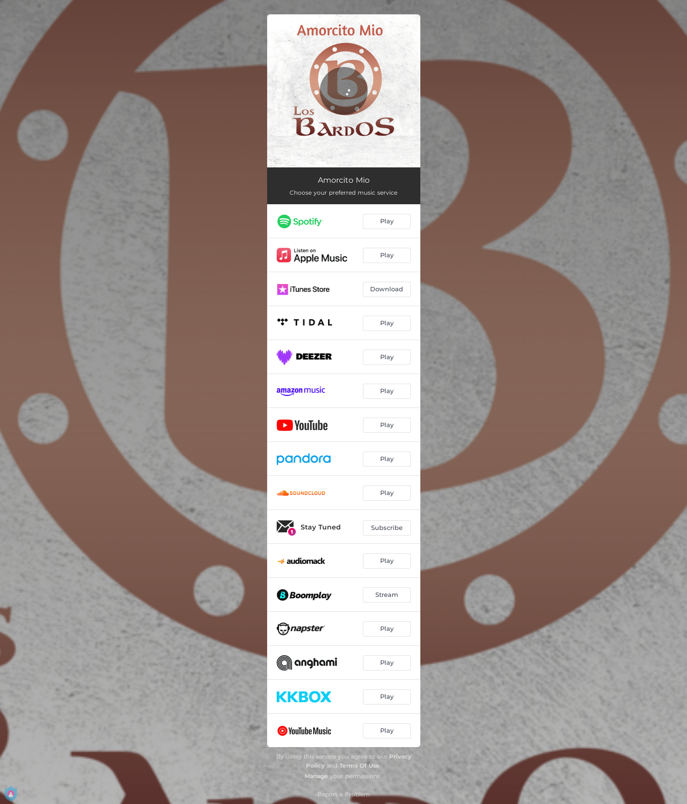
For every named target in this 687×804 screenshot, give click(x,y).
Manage (316, 776)
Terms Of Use (359, 765)
